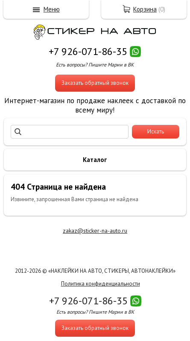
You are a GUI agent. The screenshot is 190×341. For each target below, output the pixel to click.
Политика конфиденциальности (100, 283)
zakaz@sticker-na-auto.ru (95, 230)
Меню (52, 9)
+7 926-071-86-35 (88, 51)
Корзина (145, 9)
